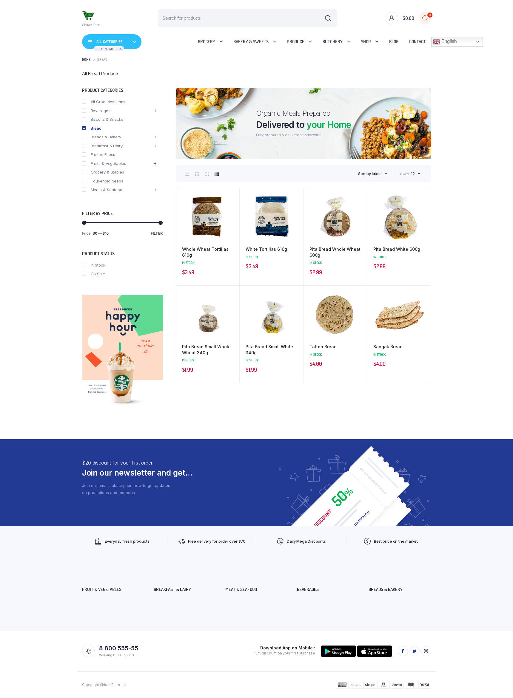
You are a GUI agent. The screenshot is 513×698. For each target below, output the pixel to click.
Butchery (333, 41)
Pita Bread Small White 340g (269, 349)
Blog (393, 41)
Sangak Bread (388, 346)
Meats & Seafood (102, 189)
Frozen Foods (98, 154)
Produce (295, 41)
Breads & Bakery (101, 136)
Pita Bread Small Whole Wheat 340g (206, 349)
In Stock (93, 265)
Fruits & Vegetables (104, 163)
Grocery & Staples (103, 172)
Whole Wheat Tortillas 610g (205, 252)
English (445, 41)
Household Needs (103, 181)
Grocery (206, 41)
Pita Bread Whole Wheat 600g (335, 252)
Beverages (96, 110)
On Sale (93, 273)
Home (86, 59)
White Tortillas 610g (266, 249)
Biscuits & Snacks (102, 119)
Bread (92, 128)
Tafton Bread (323, 346)
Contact (417, 41)
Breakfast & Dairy (102, 145)
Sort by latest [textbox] (370, 173)
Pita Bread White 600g (396, 249)
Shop (366, 41)
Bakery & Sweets (251, 41)
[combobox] (372, 173)
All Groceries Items (103, 101)
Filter (157, 233)
